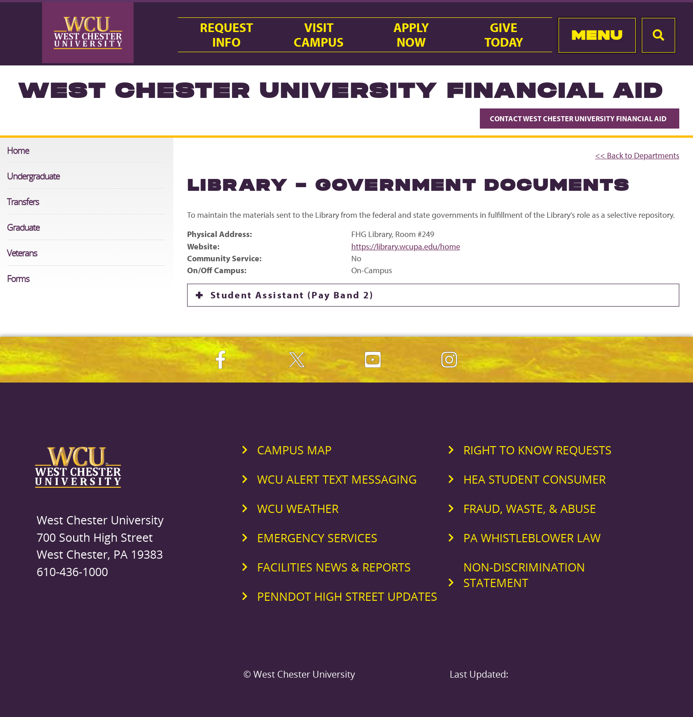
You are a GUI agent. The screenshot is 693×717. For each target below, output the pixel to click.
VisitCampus (319, 34)
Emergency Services (317, 537)
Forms (18, 278)
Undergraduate (33, 176)
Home (18, 150)
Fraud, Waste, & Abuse (529, 508)
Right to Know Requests (537, 450)
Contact (579, 118)
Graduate (23, 227)
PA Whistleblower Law (532, 537)
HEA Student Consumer (534, 479)
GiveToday (503, 34)
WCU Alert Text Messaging (337, 479)
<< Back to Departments (637, 155)
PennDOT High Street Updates (347, 596)
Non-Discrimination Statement (524, 574)
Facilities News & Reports (334, 567)
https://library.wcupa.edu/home (405, 246)
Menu (597, 35)
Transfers (23, 201)
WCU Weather (297, 508)
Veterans (22, 253)
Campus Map (294, 450)
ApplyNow (411, 34)
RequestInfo (226, 34)
